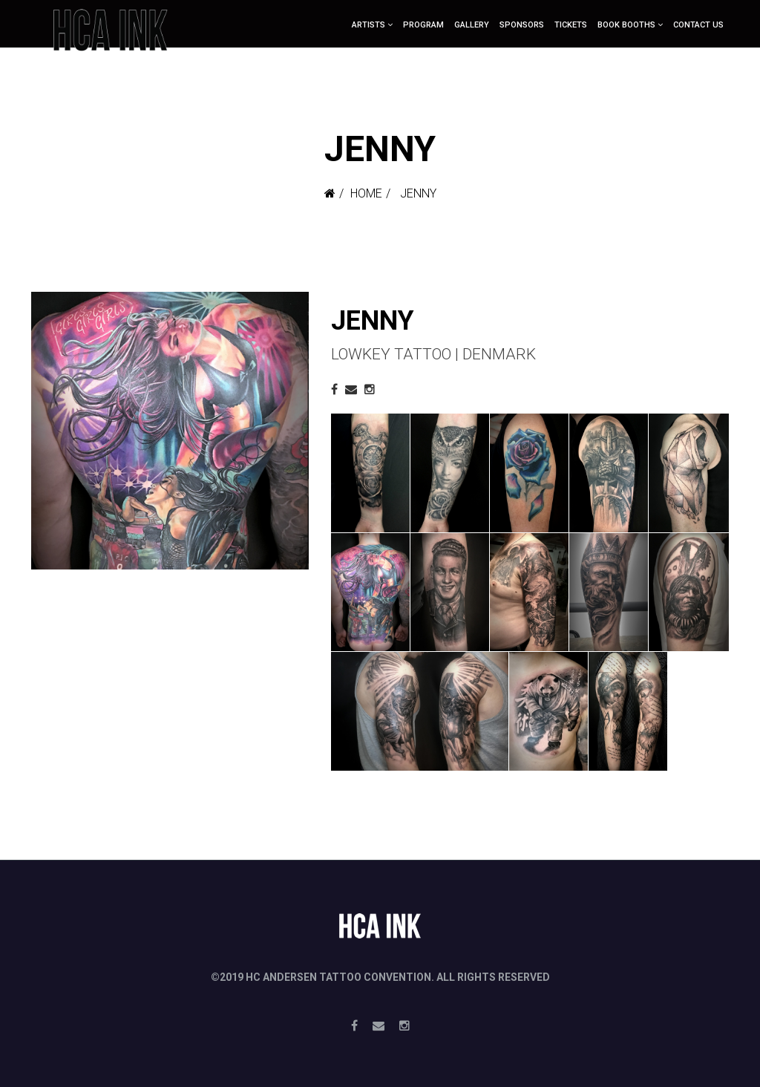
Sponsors (521, 25)
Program (423, 25)
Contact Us (698, 25)
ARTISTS (368, 25)
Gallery (471, 25)
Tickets (570, 25)
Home (366, 193)
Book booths (626, 25)
